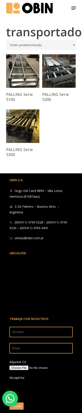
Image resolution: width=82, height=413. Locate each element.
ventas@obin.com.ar (29, 238)
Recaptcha (16, 378)
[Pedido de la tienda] (41, 45)
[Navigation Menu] (73, 8)
